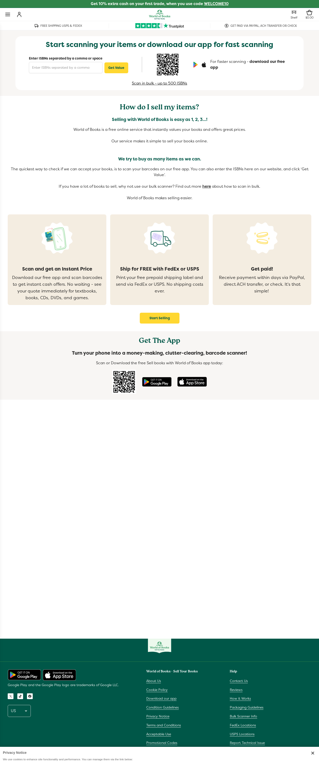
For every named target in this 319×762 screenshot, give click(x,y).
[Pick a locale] (19, 711)
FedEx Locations (243, 725)
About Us (153, 681)
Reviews (236, 690)
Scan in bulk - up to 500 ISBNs (159, 83)
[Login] (19, 14)
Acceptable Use (158, 734)
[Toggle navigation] (7, 14)
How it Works (240, 698)
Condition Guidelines (162, 707)
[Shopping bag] (309, 14)
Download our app (161, 698)
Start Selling (159, 318)
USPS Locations (242, 734)
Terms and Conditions (163, 725)
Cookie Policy (157, 690)
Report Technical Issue (247, 743)
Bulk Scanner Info (243, 716)
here (206, 186)
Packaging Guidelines (246, 707)
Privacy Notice (157, 716)
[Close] (313, 758)
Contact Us (239, 681)
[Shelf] (294, 14)
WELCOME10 (216, 3)
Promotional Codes (161, 743)
